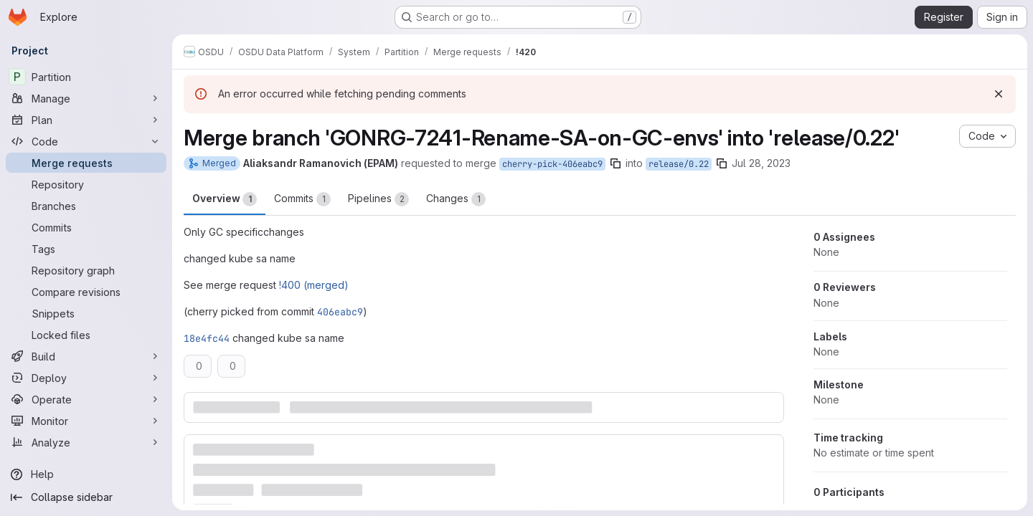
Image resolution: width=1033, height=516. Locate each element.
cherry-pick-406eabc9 (552, 164)
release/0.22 (678, 164)
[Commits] (86, 227)
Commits (302, 199)
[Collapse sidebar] (86, 497)
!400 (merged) (314, 285)
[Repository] (86, 184)
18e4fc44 (207, 338)
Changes (456, 199)
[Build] (86, 356)
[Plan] (86, 120)
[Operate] (86, 399)
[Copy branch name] (615, 163)
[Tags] (86, 249)
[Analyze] (86, 442)
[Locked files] (86, 335)
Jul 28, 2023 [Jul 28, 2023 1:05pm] (761, 163)
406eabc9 (340, 311)
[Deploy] (86, 378)
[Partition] (86, 77)
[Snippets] (86, 313)
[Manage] (86, 98)
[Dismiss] (998, 93)
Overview (224, 199)
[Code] (86, 141)
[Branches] (86, 206)
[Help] (86, 474)
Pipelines (378, 199)
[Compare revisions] (86, 292)
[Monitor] (86, 421)
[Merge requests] (86, 163)
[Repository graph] (86, 270)
